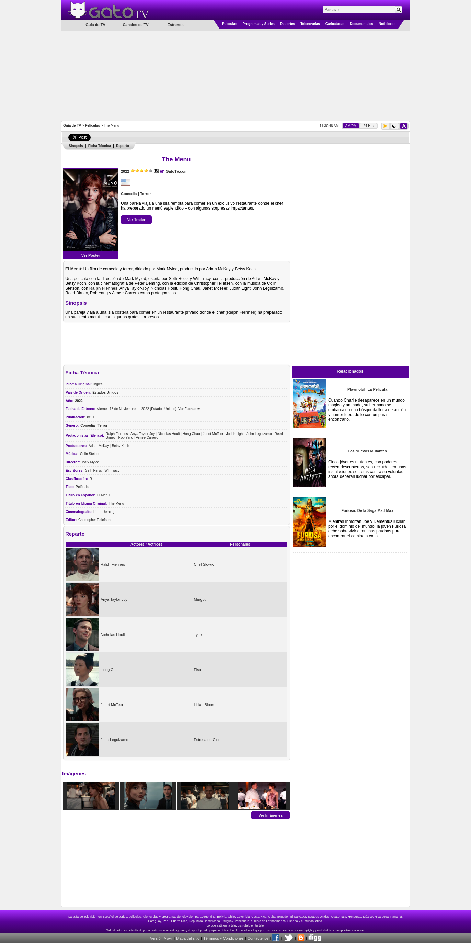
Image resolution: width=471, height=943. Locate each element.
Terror (145, 194)
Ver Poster (90, 255)
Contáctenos (258, 938)
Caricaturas (334, 24)
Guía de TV (72, 125)
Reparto (122, 146)
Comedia (129, 194)
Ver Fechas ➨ (189, 409)
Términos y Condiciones (223, 938)
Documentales (361, 24)
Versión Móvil (161, 938)
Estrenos (175, 25)
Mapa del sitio (187, 938)
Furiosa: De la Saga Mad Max (367, 510)
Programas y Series (258, 24)
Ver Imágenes (271, 815)
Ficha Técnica (99, 146)
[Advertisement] (235, 75)
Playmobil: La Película (367, 389)
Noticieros (387, 24)
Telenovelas (310, 24)
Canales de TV (135, 25)
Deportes (287, 24)
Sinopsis (76, 146)
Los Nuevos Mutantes (367, 451)
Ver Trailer (136, 219)
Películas (229, 24)
